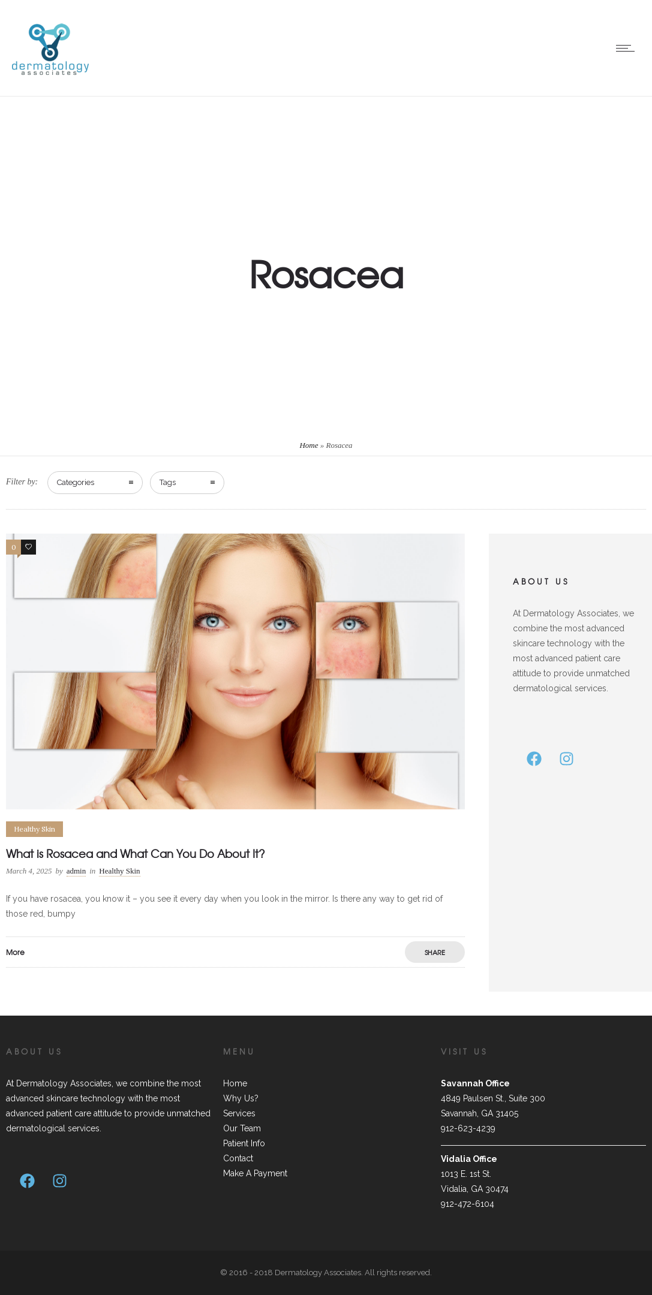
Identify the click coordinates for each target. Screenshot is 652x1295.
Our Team (242, 1128)
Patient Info (244, 1143)
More (15, 952)
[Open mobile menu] (628, 48)
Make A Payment (255, 1173)
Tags (168, 482)
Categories (75, 482)
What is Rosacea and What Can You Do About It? (135, 853)
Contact (238, 1158)
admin (76, 870)
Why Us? (241, 1098)
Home (308, 445)
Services (239, 1113)
